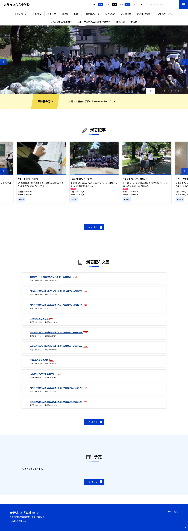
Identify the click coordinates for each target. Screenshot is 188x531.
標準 (127, 5)
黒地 (114, 5)
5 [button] (178, 91)
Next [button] (184, 62)
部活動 (65, 13)
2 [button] (168, 91)
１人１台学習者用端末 (61, 21)
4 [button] (175, 91)
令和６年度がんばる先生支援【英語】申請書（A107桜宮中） (56, 346)
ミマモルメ (110, 13)
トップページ (21, 13)
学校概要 (37, 13)
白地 (107, 5)
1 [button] (164, 91)
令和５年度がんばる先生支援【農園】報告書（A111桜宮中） (56, 290)
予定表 (133, 21)
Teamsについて (91, 13)
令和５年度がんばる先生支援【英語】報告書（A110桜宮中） (56, 304)
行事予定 (51, 13)
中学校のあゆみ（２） (39, 318)
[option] (94, 59)
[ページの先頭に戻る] (184, 527)
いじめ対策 (126, 13)
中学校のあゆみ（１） (39, 360)
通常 (100, 5)
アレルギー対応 (165, 13)
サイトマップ (173, 511)
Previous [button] (3, 62)
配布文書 (120, 21)
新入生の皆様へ (144, 13)
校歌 (76, 13)
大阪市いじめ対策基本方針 (42, 373)
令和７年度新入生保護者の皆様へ (94, 21)
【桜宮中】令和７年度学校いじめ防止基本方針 (51, 277)
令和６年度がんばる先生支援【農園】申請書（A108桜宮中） (56, 332)
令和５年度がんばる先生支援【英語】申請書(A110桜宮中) (56, 401)
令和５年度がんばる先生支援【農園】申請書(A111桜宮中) (56, 387)
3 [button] (171, 91)
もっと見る (92, 227)
